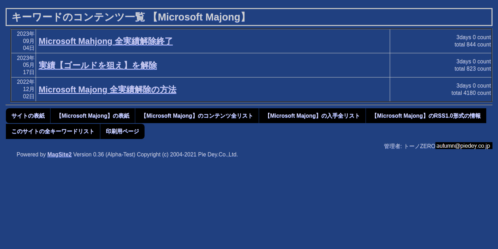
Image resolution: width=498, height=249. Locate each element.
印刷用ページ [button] (122, 131)
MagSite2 (59, 154)
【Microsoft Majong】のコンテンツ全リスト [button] (197, 116)
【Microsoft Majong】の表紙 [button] (92, 116)
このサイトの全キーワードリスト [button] (52, 131)
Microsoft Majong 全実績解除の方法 (107, 89)
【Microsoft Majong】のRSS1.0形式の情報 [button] (426, 116)
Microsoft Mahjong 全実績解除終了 (106, 41)
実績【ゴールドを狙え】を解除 (98, 65)
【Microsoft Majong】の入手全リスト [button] (312, 116)
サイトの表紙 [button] (28, 116)
